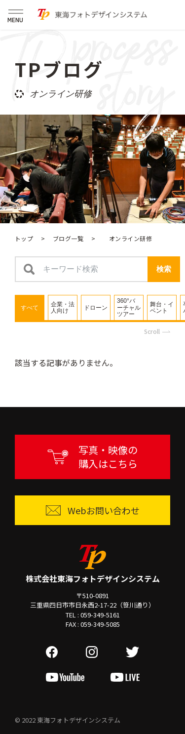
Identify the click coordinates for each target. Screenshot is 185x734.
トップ (24, 238)
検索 (163, 269)
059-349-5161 (100, 614)
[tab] (29, 307)
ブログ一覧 (68, 238)
